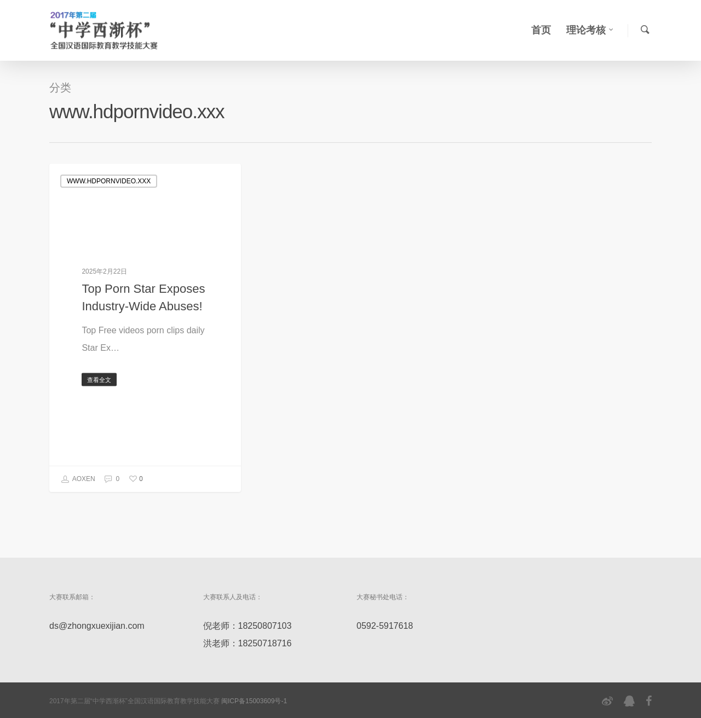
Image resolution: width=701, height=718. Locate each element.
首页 (541, 30)
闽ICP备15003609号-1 (254, 701)
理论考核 (590, 30)
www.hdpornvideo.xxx (109, 181)
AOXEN (78, 479)
